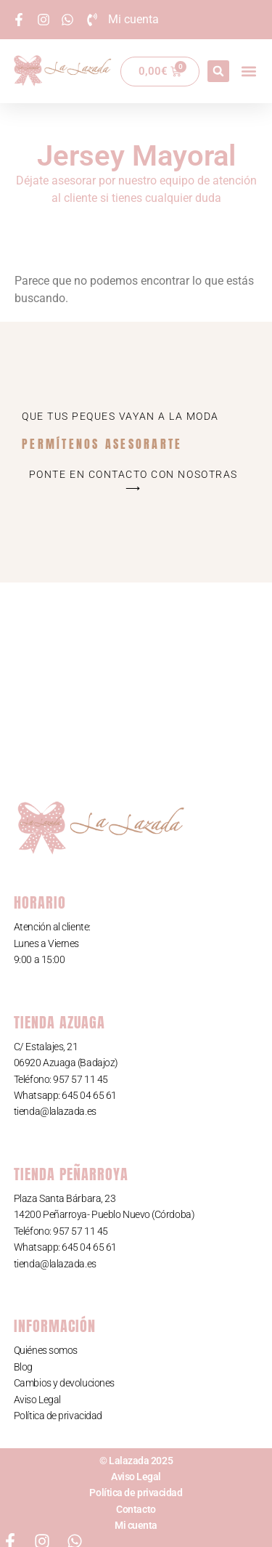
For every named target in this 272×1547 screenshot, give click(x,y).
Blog (23, 1367)
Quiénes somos (46, 1350)
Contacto (135, 1509)
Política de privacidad (58, 1415)
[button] (218, 71)
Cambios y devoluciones (64, 1383)
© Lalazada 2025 (136, 1460)
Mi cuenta (136, 1525)
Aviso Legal (37, 1399)
